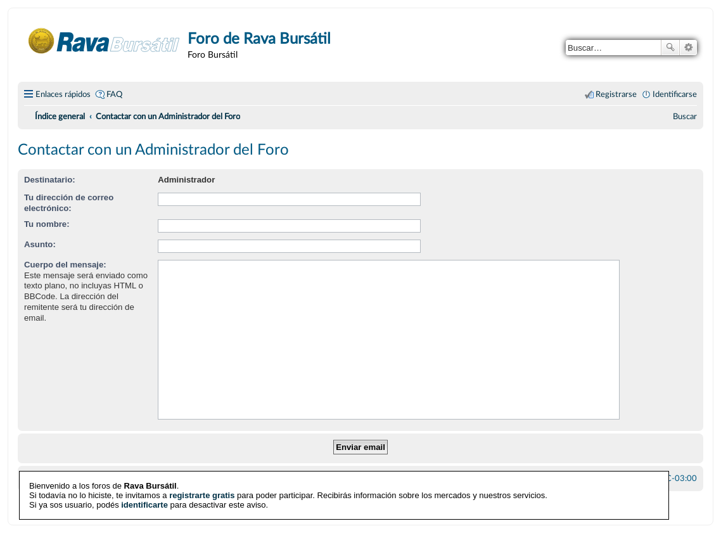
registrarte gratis (201, 495)
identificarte (144, 505)
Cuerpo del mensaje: (65, 264)
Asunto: (40, 244)
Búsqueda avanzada (688, 47)
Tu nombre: (47, 224)
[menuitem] (685, 116)
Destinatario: (49, 179)
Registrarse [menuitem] (616, 94)
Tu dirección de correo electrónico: (68, 203)
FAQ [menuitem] (114, 94)
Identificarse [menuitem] (675, 94)
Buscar (670, 47)
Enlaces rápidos (63, 94)
